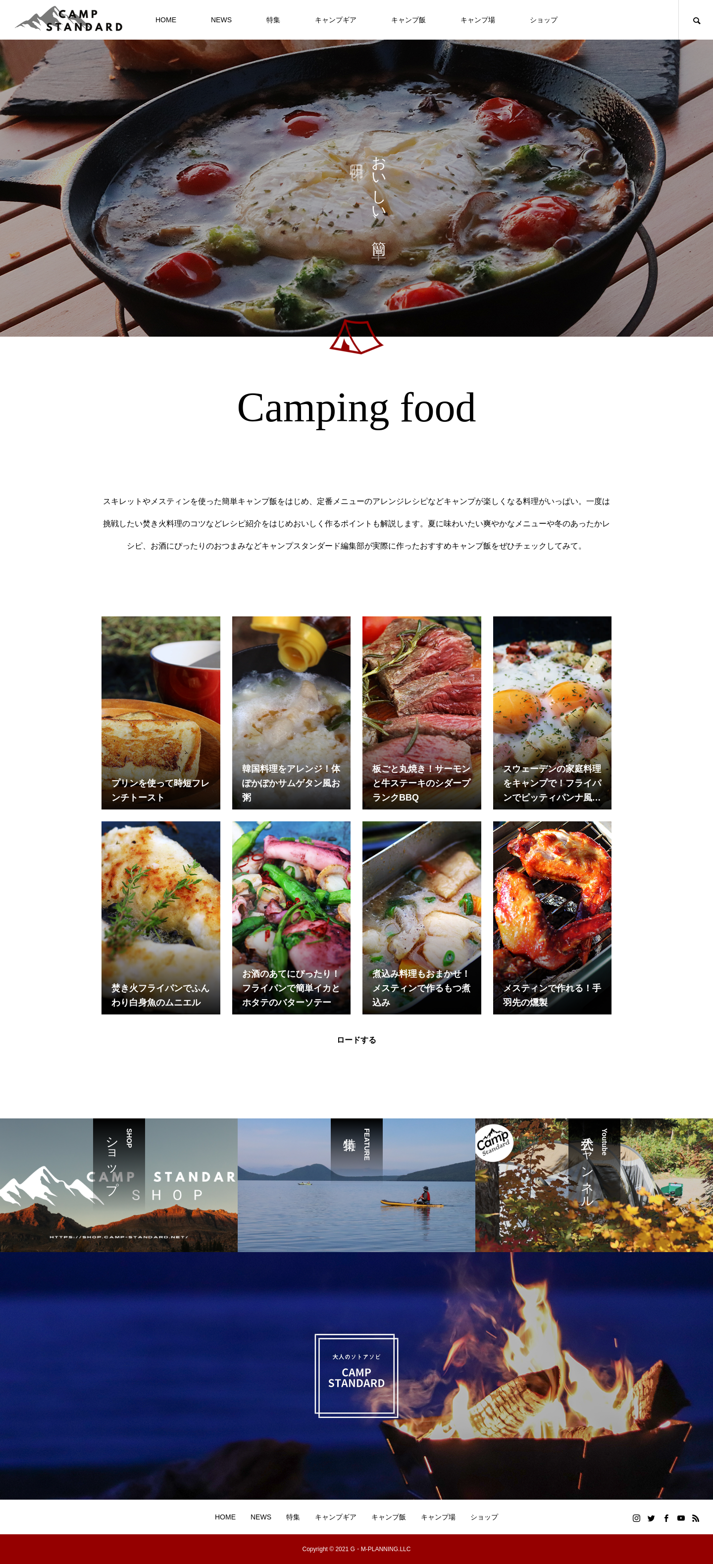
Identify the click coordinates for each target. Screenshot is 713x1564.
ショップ (544, 20)
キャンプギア (335, 20)
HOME (165, 20)
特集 (273, 20)
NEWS (221, 20)
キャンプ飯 (408, 20)
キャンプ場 (477, 20)
